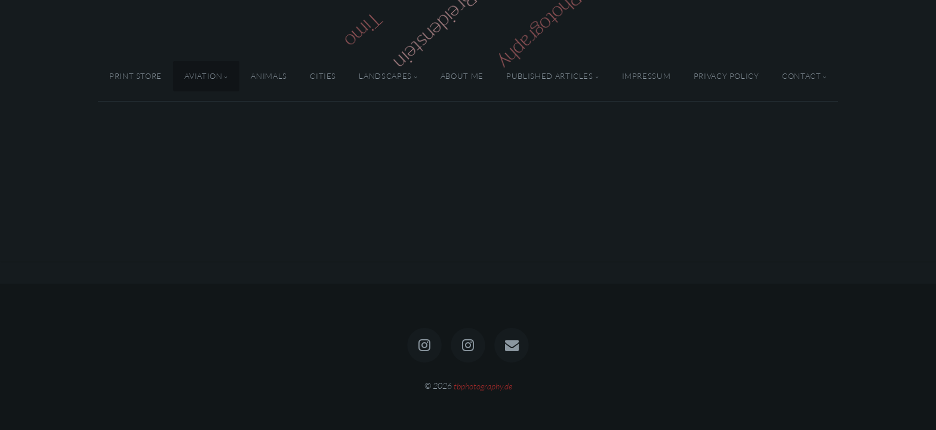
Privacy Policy (726, 76)
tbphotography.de (483, 385)
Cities (323, 76)
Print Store (135, 76)
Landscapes (385, 76)
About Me (462, 76)
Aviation (203, 76)
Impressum (646, 76)
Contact (801, 76)
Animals (269, 76)
